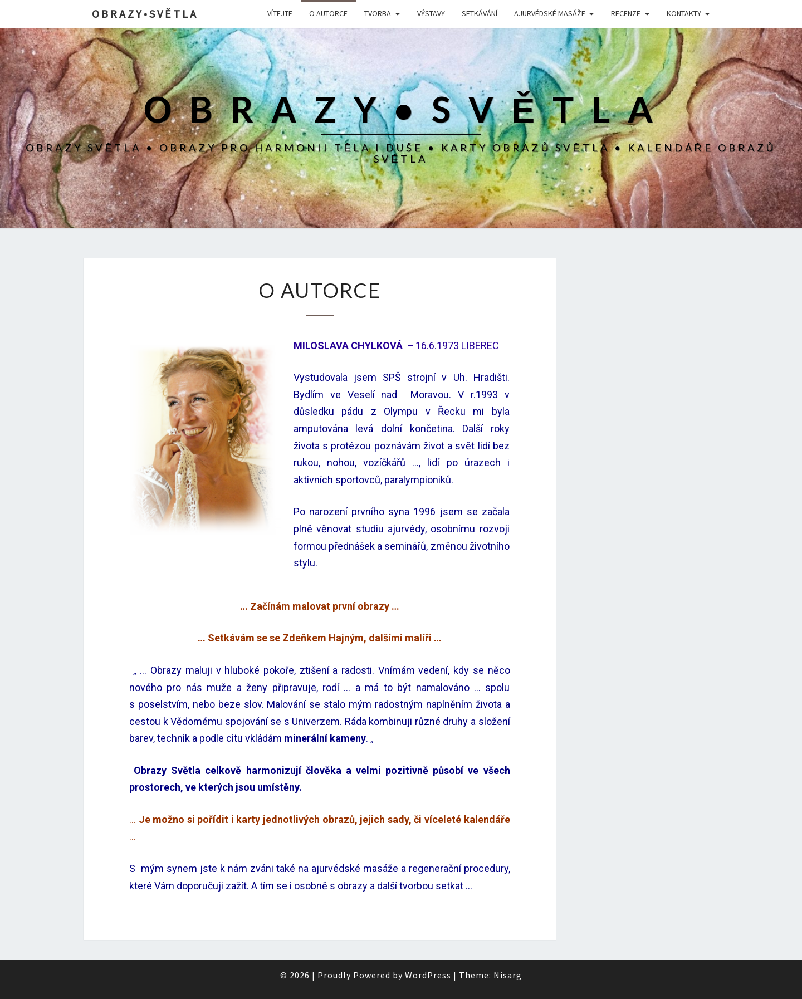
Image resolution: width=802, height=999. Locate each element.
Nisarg (507, 975)
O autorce (328, 13)
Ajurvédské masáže (549, 13)
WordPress (428, 975)
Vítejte (279, 13)
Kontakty (684, 13)
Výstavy (431, 13)
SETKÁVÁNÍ (479, 13)
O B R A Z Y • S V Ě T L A (144, 14)
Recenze (625, 13)
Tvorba (377, 13)
